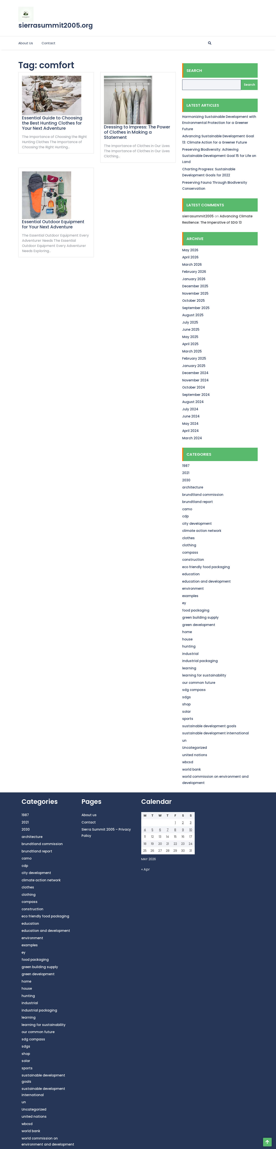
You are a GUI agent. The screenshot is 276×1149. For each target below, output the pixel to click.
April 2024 (190, 430)
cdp (185, 516)
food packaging (195, 610)
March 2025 (192, 351)
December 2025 (195, 286)
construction (193, 559)
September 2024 (196, 394)
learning (189, 668)
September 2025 (196, 308)
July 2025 (190, 322)
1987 (186, 465)
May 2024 (190, 423)
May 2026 (190, 250)
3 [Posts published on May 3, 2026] (190, 822)
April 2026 (190, 257)
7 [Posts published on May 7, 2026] (168, 830)
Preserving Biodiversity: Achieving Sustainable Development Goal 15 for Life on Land (219, 155)
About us (25, 43)
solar (186, 711)
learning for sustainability (204, 675)
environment (193, 588)
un (184, 740)
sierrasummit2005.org (55, 25)
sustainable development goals (209, 726)
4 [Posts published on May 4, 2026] (145, 830)
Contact (48, 43)
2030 (186, 480)
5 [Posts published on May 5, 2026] (152, 830)
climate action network (201, 530)
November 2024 (195, 380)
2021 (185, 473)
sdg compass (194, 690)
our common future (198, 682)
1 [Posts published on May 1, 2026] (175, 822)
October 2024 (193, 387)
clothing (189, 545)
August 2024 (193, 402)
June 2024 (191, 416)
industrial (190, 653)
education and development (206, 581)
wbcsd (187, 762)
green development (198, 625)
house (187, 639)
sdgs (186, 697)
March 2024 (192, 438)
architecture (192, 487)
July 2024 (190, 409)
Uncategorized (194, 747)
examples (190, 596)
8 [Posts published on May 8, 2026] (175, 830)
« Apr (145, 869)
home (187, 632)
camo (187, 509)
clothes (188, 538)
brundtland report (197, 501)
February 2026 (194, 271)
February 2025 (194, 358)
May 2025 (190, 337)
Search (194, 70)
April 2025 (190, 344)
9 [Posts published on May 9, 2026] (183, 830)
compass (190, 552)
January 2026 (193, 279)
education (191, 574)
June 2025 (190, 329)
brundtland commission (202, 494)
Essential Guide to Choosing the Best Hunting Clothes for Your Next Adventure (52, 123)
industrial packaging (200, 661)
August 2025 (193, 315)
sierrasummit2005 (198, 216)
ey (184, 603)
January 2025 (193, 366)
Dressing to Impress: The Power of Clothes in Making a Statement (137, 132)
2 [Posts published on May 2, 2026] (183, 822)
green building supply (200, 617)
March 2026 (192, 264)
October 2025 (193, 300)
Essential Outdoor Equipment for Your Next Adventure (53, 224)
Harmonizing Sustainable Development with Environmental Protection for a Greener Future (219, 122)
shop (186, 704)
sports (187, 718)
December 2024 (195, 373)
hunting (189, 646)
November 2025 (195, 293)
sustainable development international (215, 733)
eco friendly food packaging (206, 567)
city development (197, 523)
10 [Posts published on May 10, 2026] (190, 830)
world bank (191, 769)
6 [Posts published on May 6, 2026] (160, 830)
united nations (194, 755)
